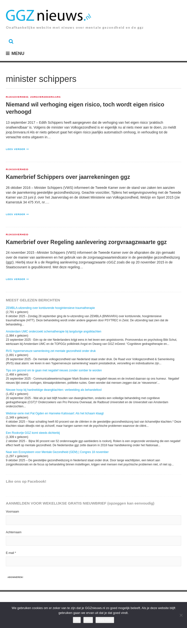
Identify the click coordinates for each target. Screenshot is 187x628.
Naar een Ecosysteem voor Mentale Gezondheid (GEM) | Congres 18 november (57, 452)
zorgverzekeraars (45, 97)
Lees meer (104, 620)
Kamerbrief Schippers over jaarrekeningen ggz (68, 177)
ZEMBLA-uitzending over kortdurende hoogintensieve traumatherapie (50, 308)
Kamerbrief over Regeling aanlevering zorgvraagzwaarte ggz (86, 242)
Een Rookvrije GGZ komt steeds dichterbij (33, 433)
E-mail (11, 553)
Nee (88, 620)
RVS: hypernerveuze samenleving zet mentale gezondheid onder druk (51, 351)
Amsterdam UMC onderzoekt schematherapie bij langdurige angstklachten (53, 331)
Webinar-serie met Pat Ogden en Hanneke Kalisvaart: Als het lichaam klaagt (55, 413)
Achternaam (13, 532)
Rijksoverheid (17, 97)
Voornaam (12, 511)
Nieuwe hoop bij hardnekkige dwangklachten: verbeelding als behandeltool (54, 390)
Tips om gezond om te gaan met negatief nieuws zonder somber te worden (54, 370)
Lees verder (15, 149)
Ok (77, 620)
